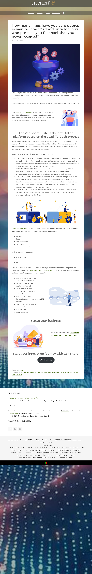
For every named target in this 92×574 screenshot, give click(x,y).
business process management (45, 372)
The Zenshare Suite (19, 228)
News (22, 370)
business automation (27, 372)
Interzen (46, 3)
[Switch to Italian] (63, 13)
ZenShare (19, 375)
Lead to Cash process (23, 112)
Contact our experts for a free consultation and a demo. (64, 335)
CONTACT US (46, 360)
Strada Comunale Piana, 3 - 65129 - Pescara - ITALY (24, 398)
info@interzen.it (13, 413)
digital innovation (60, 372)
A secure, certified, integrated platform (42, 270)
